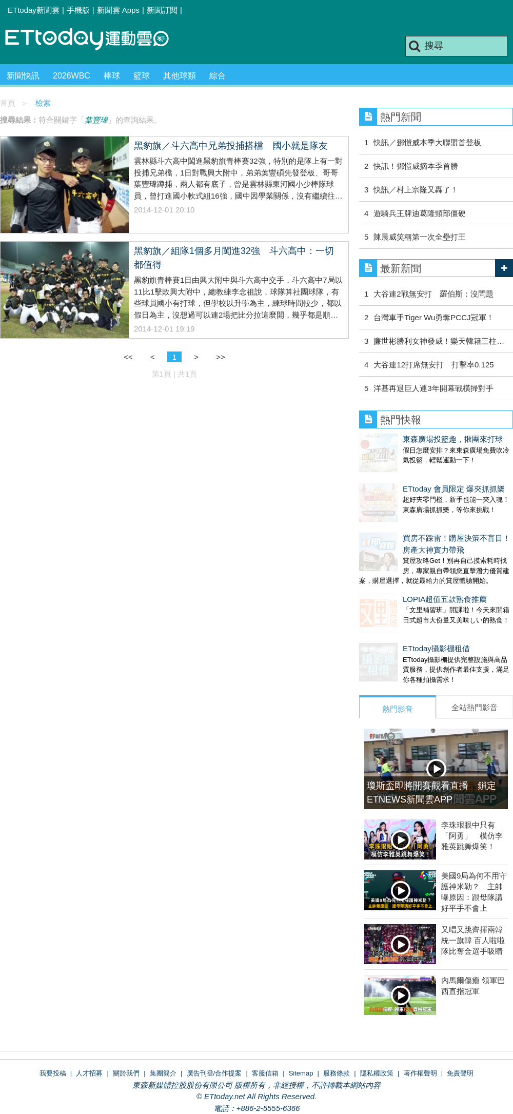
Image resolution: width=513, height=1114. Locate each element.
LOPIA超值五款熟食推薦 (401, 578)
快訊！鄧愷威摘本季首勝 (415, 166)
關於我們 (126, 1032)
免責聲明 (460, 1032)
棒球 (112, 75)
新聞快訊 (23, 75)
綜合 (217, 75)
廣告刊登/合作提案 (214, 1032)
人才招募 (89, 1032)
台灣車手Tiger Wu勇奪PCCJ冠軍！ (433, 317)
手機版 (78, 10)
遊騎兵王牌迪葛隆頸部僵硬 (419, 213)
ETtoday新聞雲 (34, 10)
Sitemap (301, 1032)
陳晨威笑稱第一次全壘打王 (423, 236)
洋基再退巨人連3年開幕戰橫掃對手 (433, 388)
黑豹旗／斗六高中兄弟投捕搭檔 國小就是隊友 (231, 146)
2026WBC (71, 75)
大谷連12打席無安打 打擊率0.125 (433, 364)
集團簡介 (163, 1032)
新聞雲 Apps (118, 10)
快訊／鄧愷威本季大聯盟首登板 (427, 142)
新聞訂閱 (162, 10)
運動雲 (95, 39)
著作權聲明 (420, 1032)
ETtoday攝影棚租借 (392, 617)
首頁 (7, 103)
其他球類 (179, 75)
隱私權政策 (376, 1032)
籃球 (141, 75)
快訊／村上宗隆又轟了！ (415, 189)
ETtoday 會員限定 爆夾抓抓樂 (410, 478)
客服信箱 (265, 1032)
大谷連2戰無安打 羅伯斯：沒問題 (433, 293)
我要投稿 (53, 1032)
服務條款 (336, 1032)
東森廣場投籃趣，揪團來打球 (409, 439)
